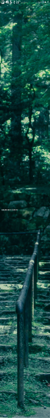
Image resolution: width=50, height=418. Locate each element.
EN (41, 2)
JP (39, 2)
